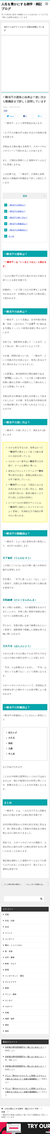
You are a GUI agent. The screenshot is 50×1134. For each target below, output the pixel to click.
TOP (21, 1109)
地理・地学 (9, 1019)
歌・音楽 (9, 951)
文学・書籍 (9, 957)
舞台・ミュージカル (13, 945)
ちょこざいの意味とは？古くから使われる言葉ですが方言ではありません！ (37, 884)
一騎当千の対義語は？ (18, 230)
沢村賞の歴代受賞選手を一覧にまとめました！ (24, 1047)
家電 (7, 970)
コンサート (9, 939)
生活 (7, 927)
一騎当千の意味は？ (17, 205)
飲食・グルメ (10, 964)
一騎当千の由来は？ (17, 211)
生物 (7, 1013)
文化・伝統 (9, 921)
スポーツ (9, 1006)
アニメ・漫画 (10, 994)
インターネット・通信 (14, 976)
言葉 (5, 111)
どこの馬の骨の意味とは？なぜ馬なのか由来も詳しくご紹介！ (14, 884)
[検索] (24, 898)
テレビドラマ (10, 982)
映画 (7, 988)
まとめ (11, 236)
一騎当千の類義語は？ (18, 224)
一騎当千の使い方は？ (18, 217)
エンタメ (9, 1000)
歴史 (7, 1025)
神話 (7, 1031)
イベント (9, 933)
